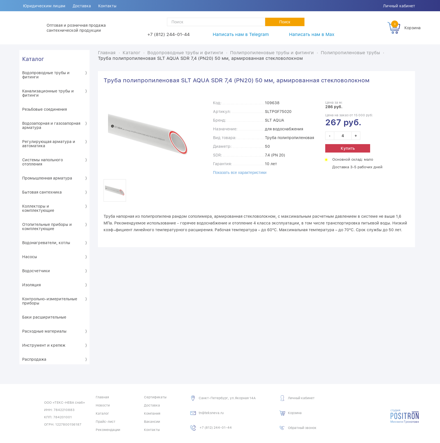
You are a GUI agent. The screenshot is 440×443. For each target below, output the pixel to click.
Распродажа (34, 359)
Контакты (107, 6)
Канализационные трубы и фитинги (48, 93)
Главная (102, 397)
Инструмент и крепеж (43, 345)
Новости (103, 405)
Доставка (82, 6)
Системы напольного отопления (42, 162)
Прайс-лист (105, 422)
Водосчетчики (36, 271)
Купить (348, 148)
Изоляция (31, 285)
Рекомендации (108, 430)
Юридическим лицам (44, 6)
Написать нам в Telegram (241, 34)
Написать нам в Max (311, 34)
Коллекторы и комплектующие (38, 208)
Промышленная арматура (47, 178)
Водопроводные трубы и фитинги (46, 75)
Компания (152, 413)
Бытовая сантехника (42, 192)
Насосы (29, 257)
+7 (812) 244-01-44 (168, 34)
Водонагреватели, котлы (46, 242)
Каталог (33, 59)
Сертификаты (155, 397)
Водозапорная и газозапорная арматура (51, 125)
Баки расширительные (44, 317)
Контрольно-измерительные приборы (49, 301)
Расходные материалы (44, 331)
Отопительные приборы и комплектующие (47, 226)
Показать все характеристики (240, 172)
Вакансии (152, 422)
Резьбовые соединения (44, 109)
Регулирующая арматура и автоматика (48, 143)
